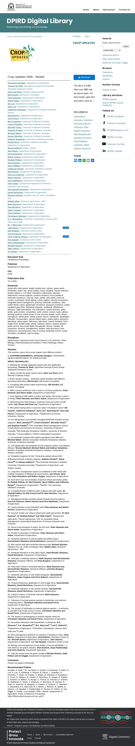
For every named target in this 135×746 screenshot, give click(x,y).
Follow (66, 227)
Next (86, 36)
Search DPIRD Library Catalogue (112, 104)
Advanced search (110, 55)
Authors (106, 79)
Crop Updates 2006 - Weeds (26, 76)
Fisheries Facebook (116, 123)
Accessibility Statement (64, 735)
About (37, 735)
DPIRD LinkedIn (114, 151)
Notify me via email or (115, 63)
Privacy (29, 738)
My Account (47, 735)
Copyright (38, 738)
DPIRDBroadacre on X (117, 130)
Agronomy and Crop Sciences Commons (83, 123)
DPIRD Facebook (115, 116)
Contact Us (124, 9)
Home (9, 36)
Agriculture (18, 36)
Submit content (109, 90)
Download (84, 77)
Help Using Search (111, 59)
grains (27, 36)
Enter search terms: (111, 43)
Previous (77, 36)
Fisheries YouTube (116, 144)
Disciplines (107, 76)
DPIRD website (109, 99)
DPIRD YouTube (115, 137)
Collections (107, 72)
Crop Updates (37, 36)
